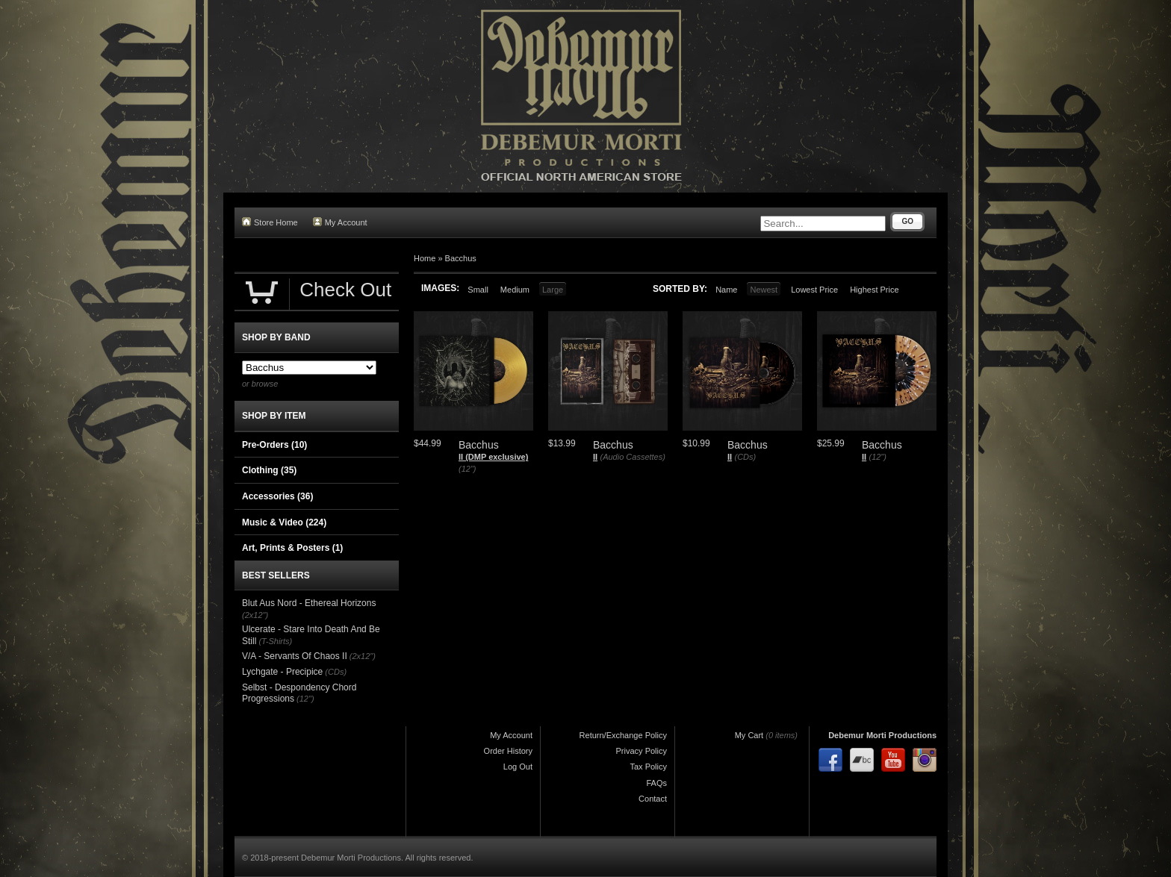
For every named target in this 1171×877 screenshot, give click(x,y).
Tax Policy (648, 766)
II (595, 456)
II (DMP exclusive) (493, 456)
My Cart (749, 735)
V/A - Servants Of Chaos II (294, 656)
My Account (340, 222)
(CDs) (745, 456)
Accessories (277, 496)
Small (478, 289)
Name (726, 289)
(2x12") (255, 615)
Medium (514, 289)
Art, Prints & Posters (292, 548)
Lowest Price (814, 289)
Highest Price (874, 289)
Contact (653, 798)
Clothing (269, 470)
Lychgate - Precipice (282, 672)
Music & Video (284, 522)
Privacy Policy (641, 750)
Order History (508, 750)
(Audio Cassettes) (632, 456)
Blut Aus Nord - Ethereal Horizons (309, 603)
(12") (467, 468)
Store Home (270, 222)
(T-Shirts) (275, 641)
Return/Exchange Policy (623, 735)
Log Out (517, 766)
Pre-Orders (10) (274, 445)
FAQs (656, 782)
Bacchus (460, 258)
